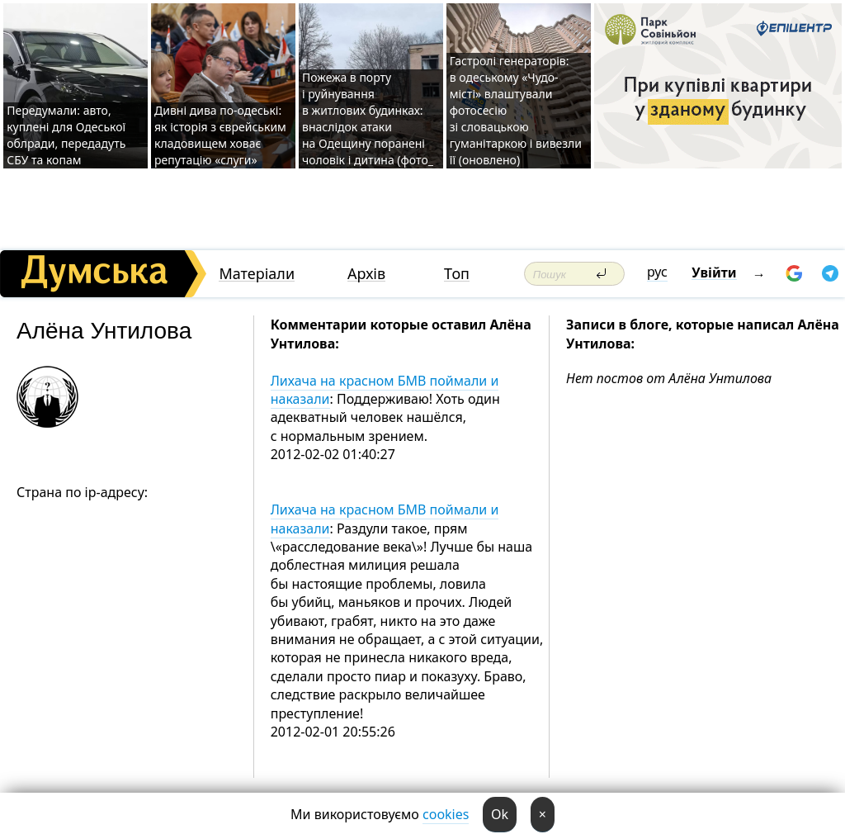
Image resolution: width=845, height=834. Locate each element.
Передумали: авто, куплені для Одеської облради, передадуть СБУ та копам (66, 135)
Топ (457, 274)
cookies (445, 814)
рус (657, 272)
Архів (366, 274)
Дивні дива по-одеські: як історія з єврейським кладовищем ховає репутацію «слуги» (220, 135)
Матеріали (257, 274)
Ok (499, 814)
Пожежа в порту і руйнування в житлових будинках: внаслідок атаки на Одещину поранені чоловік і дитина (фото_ (367, 118)
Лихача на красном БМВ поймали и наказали (385, 390)
